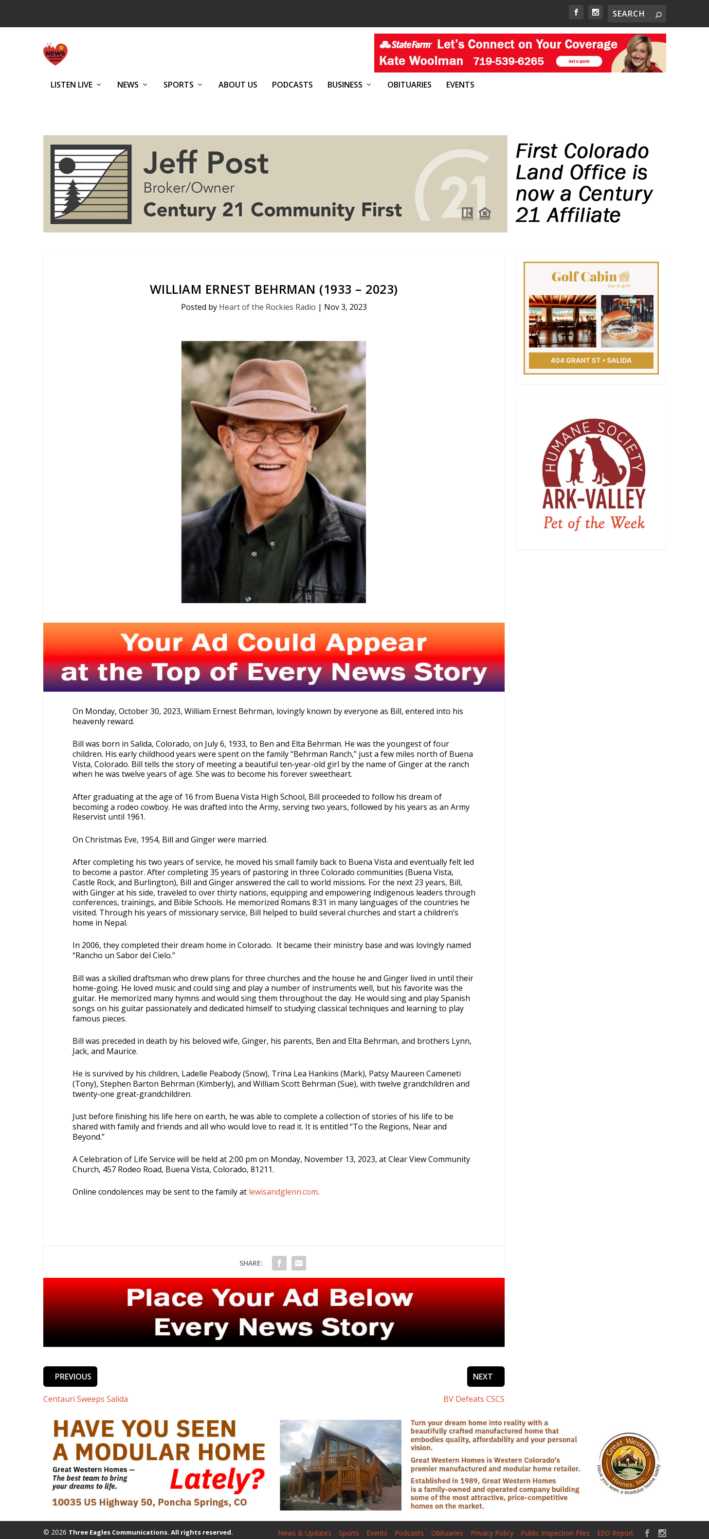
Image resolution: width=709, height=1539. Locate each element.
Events (460, 84)
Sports (179, 84)
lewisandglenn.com (283, 1186)
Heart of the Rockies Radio (267, 301)
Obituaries (409, 84)
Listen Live (71, 84)
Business (345, 84)
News (128, 84)
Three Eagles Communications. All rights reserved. (151, 1527)
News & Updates (304, 1527)
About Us (237, 84)
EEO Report (615, 1527)
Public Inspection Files (555, 1527)
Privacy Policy (492, 1527)
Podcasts (292, 84)
